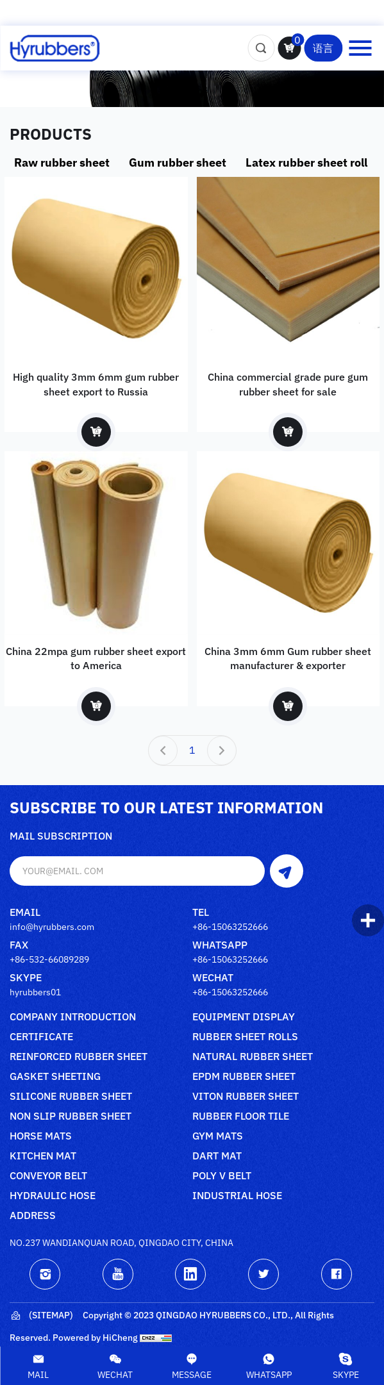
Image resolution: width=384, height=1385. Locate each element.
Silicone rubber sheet (71, 1096)
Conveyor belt (48, 1176)
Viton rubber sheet (245, 1096)
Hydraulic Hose (53, 1196)
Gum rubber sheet (177, 162)
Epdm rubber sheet (244, 1076)
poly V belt (221, 1176)
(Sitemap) (41, 1316)
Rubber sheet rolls (245, 1037)
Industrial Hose (237, 1196)
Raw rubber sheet (62, 162)
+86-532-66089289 (49, 959)
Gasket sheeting (55, 1076)
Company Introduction (73, 1017)
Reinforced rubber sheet (78, 1057)
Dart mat (217, 1156)
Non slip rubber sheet (70, 1116)
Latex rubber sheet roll (306, 162)
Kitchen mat (43, 1156)
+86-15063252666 (230, 927)
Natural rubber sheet (252, 1057)
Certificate (41, 1037)
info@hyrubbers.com (52, 927)
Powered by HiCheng (95, 1337)
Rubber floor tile (240, 1116)
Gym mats (217, 1136)
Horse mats (41, 1136)
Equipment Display (243, 1017)
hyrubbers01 (35, 992)
